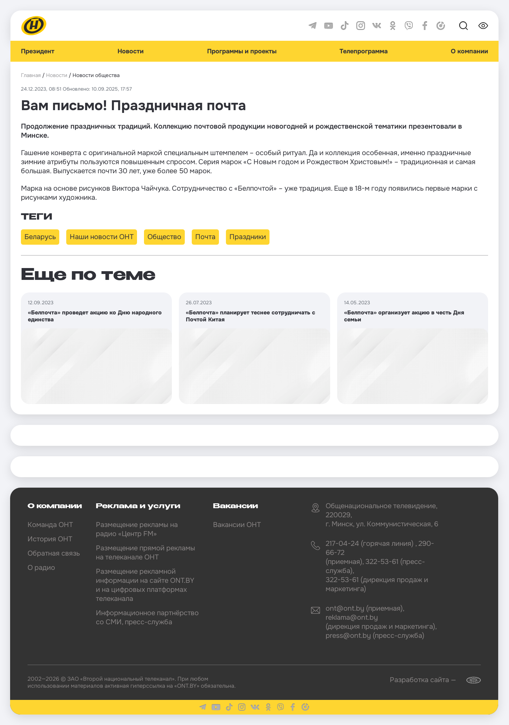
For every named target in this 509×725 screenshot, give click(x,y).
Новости (130, 51)
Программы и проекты (241, 51)
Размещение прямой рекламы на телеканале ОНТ (145, 553)
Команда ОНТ (50, 524)
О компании (469, 51)
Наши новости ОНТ (102, 236)
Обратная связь (54, 553)
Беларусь (40, 236)
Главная (31, 75)
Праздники (247, 236)
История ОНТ (50, 539)
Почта (205, 236)
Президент (37, 51)
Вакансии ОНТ (237, 524)
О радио (41, 567)
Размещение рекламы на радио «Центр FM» (137, 529)
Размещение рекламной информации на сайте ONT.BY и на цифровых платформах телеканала (145, 585)
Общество (164, 236)
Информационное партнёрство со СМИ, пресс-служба (147, 617)
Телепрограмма (364, 51)
